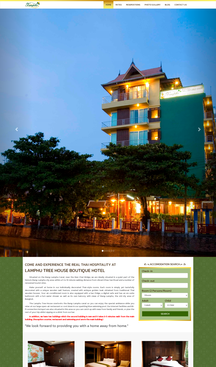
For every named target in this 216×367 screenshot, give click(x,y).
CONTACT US (180, 4)
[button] (16, 128)
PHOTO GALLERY (152, 4)
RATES (119, 4)
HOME (108, 4)
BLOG (167, 4)
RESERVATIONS (133, 4)
